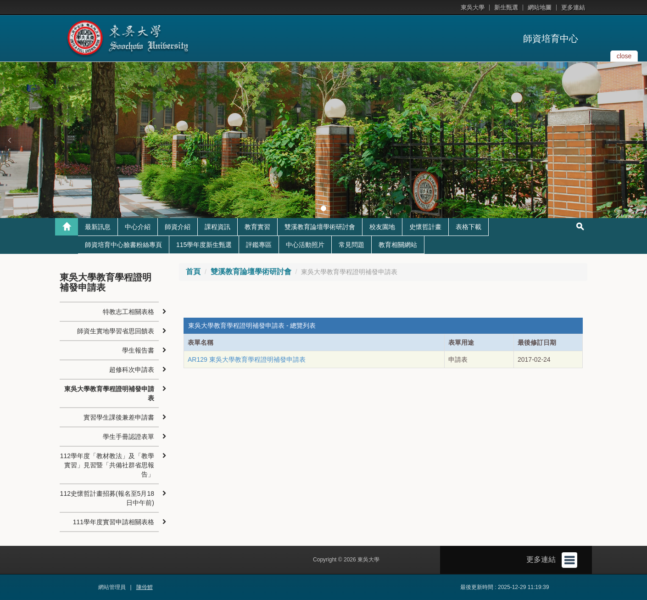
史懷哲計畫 (425, 226)
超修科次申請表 (131, 369)
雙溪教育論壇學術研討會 (319, 226)
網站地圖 (540, 8)
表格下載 (468, 226)
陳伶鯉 (144, 587)
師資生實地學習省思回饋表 (115, 331)
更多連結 (573, 8)
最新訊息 (98, 226)
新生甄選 (506, 8)
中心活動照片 (305, 244)
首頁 (193, 271)
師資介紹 (177, 226)
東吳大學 (473, 8)
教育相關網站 (398, 244)
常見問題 (351, 244)
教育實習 (257, 226)
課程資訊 (217, 226)
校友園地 (382, 226)
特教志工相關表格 (128, 311)
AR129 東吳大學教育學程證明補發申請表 (247, 359)
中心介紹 (138, 226)
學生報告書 (138, 350)
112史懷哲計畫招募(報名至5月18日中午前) (107, 498)
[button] (9, 140)
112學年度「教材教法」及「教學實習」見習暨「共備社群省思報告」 (107, 465)
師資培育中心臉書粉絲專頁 (123, 244)
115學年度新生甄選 (204, 244)
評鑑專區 (259, 244)
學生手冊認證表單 (128, 436)
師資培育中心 (550, 39)
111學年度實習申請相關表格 (113, 522)
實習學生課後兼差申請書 (119, 417)
